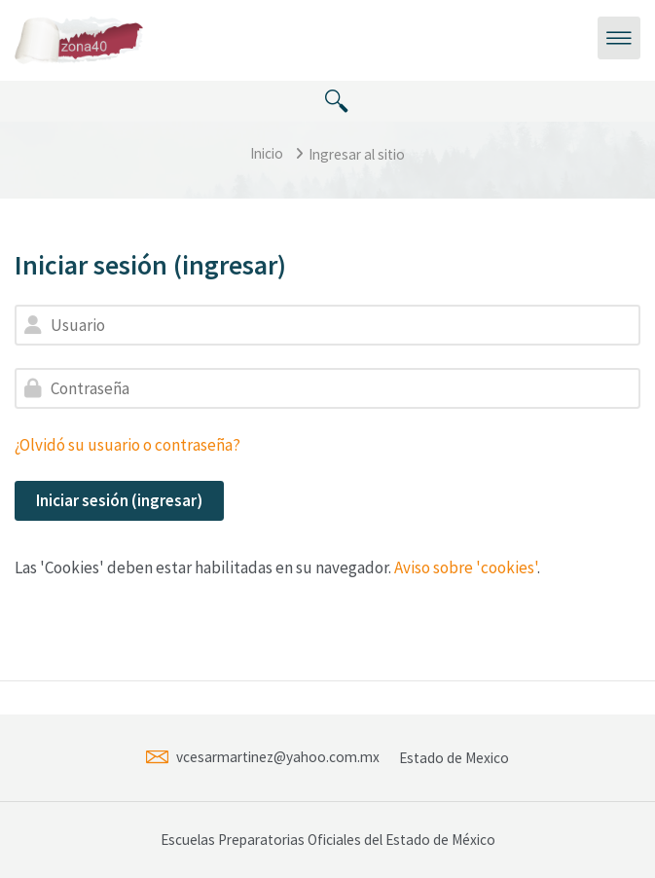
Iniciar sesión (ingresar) (119, 500)
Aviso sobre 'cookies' (465, 567)
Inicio (266, 153)
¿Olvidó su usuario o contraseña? (127, 445)
